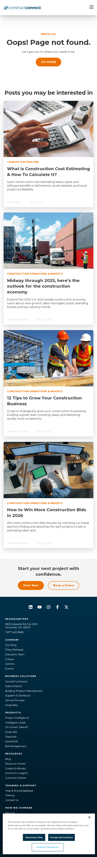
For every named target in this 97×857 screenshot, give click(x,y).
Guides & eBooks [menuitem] (15, 768)
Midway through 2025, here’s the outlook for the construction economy (43, 286)
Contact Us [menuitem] (12, 800)
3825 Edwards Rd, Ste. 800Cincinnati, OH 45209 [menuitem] (21, 626)
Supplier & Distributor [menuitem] (18, 695)
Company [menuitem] (12, 639)
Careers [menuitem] (9, 663)
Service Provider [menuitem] (15, 700)
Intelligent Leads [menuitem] (15, 722)
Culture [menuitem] (9, 659)
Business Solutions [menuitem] (20, 676)
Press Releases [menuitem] (14, 649)
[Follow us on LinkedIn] (30, 607)
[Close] (89, 817)
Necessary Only (33, 837)
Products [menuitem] (13, 712)
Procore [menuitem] (10, 813)
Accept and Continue (61, 837)
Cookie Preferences (47, 847)
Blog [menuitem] (8, 759)
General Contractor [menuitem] (16, 681)
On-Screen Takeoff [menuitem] (16, 727)
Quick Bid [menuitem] (11, 732)
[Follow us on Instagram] (48, 607)
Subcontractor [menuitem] (13, 686)
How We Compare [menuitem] (19, 807)
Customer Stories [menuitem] (15, 777)
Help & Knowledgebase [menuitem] (19, 790)
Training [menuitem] (9, 795)
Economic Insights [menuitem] (16, 773)
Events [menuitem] (9, 668)
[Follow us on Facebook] (57, 607)
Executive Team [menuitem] (14, 654)
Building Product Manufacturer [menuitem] (23, 690)
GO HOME (48, 62)
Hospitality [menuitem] (11, 705)
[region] (49, 834)
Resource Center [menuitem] (15, 763)
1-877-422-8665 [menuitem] (14, 632)
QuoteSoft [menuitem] (11, 741)
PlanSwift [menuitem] (11, 736)
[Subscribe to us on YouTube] (39, 607)
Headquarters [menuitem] (17, 618)
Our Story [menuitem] (11, 645)
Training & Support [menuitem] (20, 785)
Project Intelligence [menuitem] (17, 717)
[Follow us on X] (66, 607)
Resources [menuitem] (13, 753)
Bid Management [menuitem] (15, 746)
